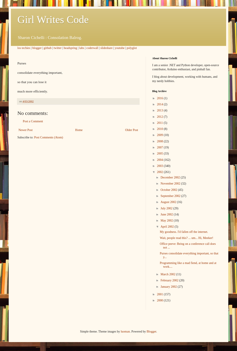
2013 (160, 110)
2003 (160, 166)
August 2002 (168, 202)
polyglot (132, 48)
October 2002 (169, 189)
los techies (23, 48)
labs (81, 48)
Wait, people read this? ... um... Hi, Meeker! (186, 238)
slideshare (106, 48)
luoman (125, 331)
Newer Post (25, 130)
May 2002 (167, 220)
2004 (160, 159)
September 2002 (170, 196)
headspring (70, 48)
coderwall (92, 48)
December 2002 (170, 177)
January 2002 (169, 286)
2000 (160, 300)
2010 (160, 129)
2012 (160, 116)
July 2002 (166, 208)
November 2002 (170, 183)
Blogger (151, 331)
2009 (160, 135)
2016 (160, 98)
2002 (160, 172)
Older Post (131, 130)
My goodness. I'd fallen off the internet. (184, 231)
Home (79, 130)
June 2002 (167, 214)
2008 (160, 141)
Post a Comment (33, 121)
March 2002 (168, 274)
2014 (160, 104)
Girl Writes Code (53, 19)
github (48, 48)
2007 (160, 147)
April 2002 (167, 226)
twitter (58, 48)
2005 (160, 153)
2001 (160, 294)
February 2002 (169, 280)
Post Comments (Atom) (48, 137)
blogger (37, 48)
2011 (160, 122)
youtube (120, 48)
